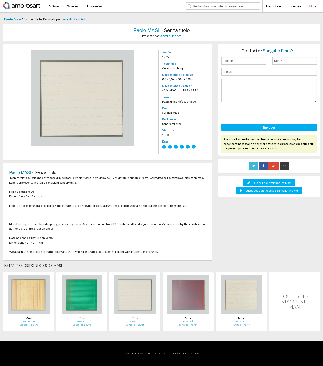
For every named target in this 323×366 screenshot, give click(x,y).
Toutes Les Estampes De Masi (269, 182)
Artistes (54, 6)
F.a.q (197, 353)
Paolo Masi (12, 19)
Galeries (72, 6)
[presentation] (252, 114)
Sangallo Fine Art (73, 19)
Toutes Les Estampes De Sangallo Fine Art (269, 190)
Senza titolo (29, 321)
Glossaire (188, 353)
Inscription (273, 6)
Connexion (295, 6)
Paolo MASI (146, 30)
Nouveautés (93, 6)
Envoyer (269, 127)
